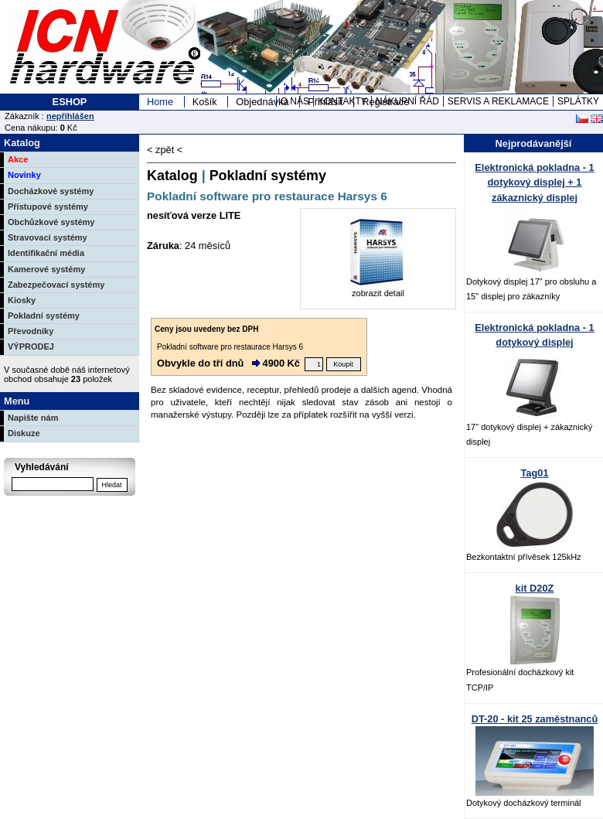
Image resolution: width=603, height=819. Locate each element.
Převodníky (30, 331)
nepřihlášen (70, 116)
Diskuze (24, 433)
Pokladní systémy (44, 315)
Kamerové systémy (46, 269)
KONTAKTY (342, 101)
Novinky (24, 174)
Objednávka (262, 101)
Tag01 (534, 473)
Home (160, 101)
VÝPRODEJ (31, 346)
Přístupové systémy (48, 206)
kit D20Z (535, 588)
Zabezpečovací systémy (56, 284)
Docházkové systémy (51, 191)
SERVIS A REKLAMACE (498, 101)
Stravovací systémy (47, 237)
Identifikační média (46, 253)
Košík (204, 101)
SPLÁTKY (578, 101)
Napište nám (33, 417)
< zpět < (164, 149)
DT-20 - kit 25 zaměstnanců (535, 719)
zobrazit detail (378, 288)
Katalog (172, 175)
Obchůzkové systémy (51, 222)
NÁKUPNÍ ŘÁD (407, 101)
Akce (18, 159)
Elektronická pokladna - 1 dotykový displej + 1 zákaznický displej (534, 182)
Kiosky (22, 300)
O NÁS (295, 101)
